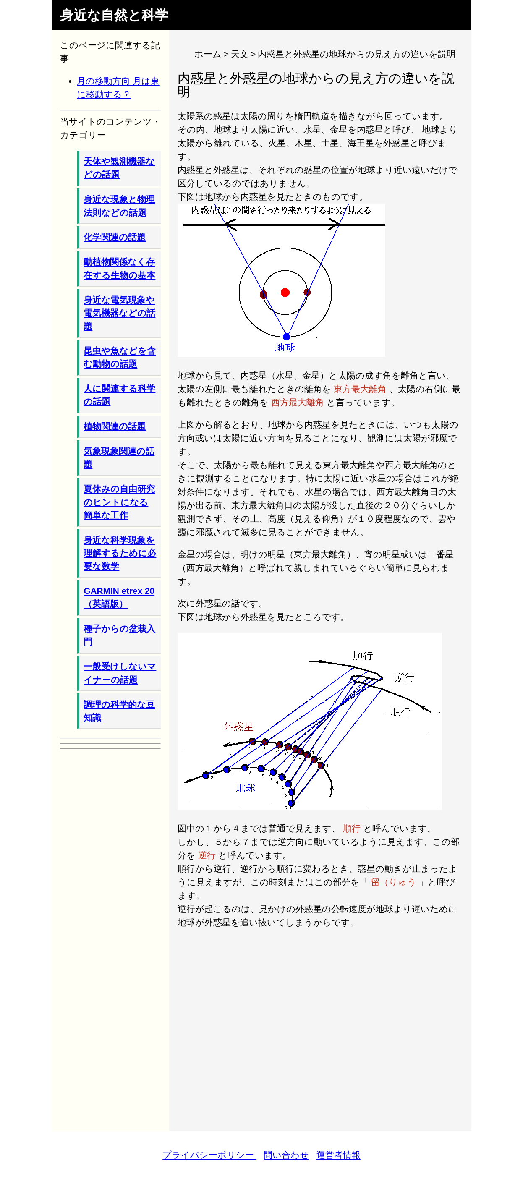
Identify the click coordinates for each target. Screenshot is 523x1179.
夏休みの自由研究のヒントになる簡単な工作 (119, 502)
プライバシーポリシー (209, 1155)
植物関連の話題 (115, 426)
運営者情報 (338, 1155)
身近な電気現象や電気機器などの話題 (119, 313)
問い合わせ (286, 1155)
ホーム (208, 54)
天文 (239, 54)
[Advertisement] (320, 1023)
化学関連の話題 (115, 237)
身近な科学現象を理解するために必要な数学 (120, 553)
